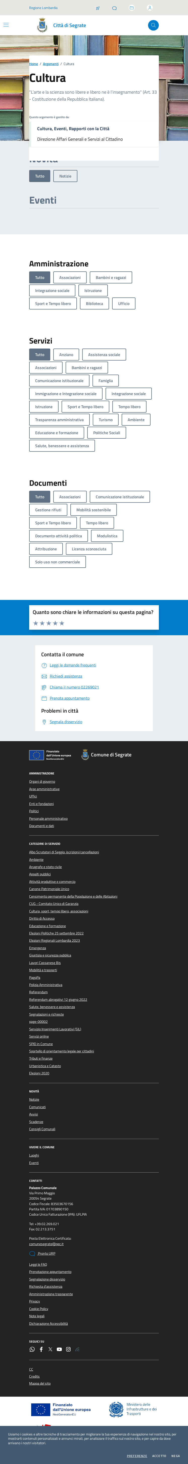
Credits (34, 1376)
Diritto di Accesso (42, 918)
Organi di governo (42, 781)
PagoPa (34, 977)
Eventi (34, 1163)
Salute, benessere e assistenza (52, 1007)
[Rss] (77, 1349)
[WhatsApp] (32, 1349)
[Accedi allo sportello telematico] (132, 8)
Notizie (65, 176)
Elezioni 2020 (39, 1073)
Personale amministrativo (48, 818)
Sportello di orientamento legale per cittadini (61, 1051)
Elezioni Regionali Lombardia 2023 (54, 940)
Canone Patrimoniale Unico (49, 889)
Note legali (36, 1316)
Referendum (38, 992)
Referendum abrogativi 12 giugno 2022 (58, 999)
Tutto (39, 176)
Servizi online (39, 1036)
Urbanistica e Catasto (45, 1066)
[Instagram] (68, 1349)
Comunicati (37, 1107)
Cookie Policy (38, 1309)
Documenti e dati (41, 826)
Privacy (34, 1301)
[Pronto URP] (114, 8)
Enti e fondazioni (41, 803)
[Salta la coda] (97, 8)
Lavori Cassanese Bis (45, 962)
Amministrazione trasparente (51, 1294)
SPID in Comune (41, 1044)
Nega (175, 1455)
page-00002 (38, 1021)
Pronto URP (42, 1254)
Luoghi (34, 1155)
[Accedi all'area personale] (150, 8)
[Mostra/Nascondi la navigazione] (6, 25)
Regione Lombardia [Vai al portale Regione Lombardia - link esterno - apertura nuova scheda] (43, 7)
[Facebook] (41, 1349)
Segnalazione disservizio (47, 1279)
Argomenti (51, 64)
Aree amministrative (44, 789)
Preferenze (137, 1455)
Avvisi (33, 1114)
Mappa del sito (40, 1383)
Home (33, 64)
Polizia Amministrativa (45, 985)
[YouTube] (59, 1349)
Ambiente (36, 859)
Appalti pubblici (40, 874)
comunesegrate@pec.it (46, 1244)
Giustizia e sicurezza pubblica (50, 955)
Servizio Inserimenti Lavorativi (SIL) (55, 1029)
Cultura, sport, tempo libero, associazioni (58, 911)
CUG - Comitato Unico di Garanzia (53, 903)
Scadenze (36, 1121)
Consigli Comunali (42, 1129)
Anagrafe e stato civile (45, 867)
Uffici (33, 796)
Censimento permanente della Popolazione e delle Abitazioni (73, 896)
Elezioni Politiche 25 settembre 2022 (56, 933)
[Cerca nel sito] (153, 25)
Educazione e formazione (47, 926)
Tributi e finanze (41, 1058)
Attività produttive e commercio (52, 881)
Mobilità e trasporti (43, 970)
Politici (34, 811)
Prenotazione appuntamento (50, 1271)
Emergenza (37, 948)
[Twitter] (50, 1349)
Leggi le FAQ (38, 1264)
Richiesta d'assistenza (45, 1286)
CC (31, 1369)
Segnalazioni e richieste (46, 1014)
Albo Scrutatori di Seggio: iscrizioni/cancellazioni (64, 852)
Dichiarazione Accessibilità (48, 1323)
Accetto (159, 1455)
